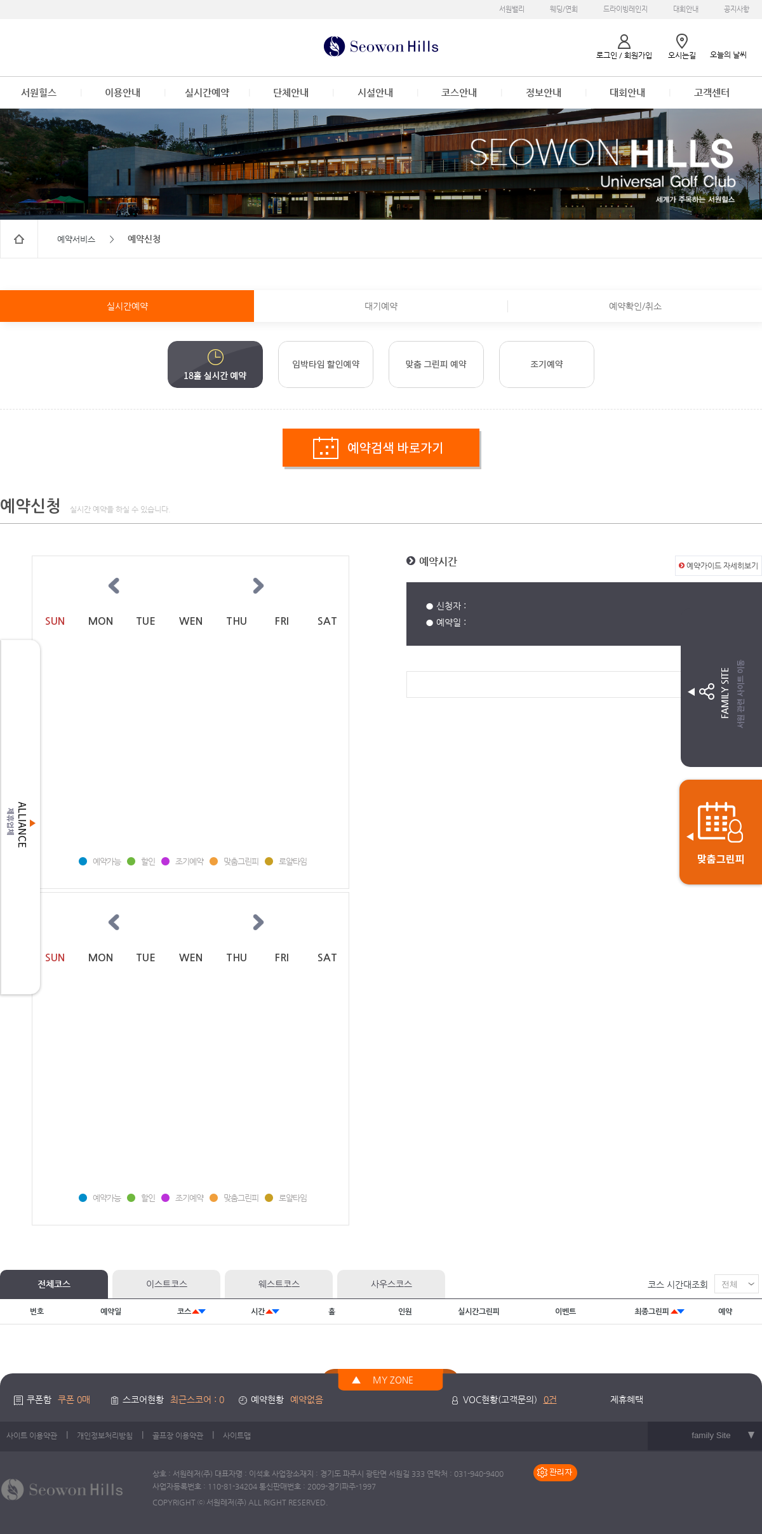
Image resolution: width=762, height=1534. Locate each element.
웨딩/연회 (564, 9)
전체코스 (53, 1284)
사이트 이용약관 (31, 1435)
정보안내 (543, 92)
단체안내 (291, 92)
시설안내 (375, 92)
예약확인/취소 (635, 306)
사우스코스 (391, 1284)
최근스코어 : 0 (197, 1399)
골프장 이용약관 (177, 1435)
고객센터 (712, 92)
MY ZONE (393, 1380)
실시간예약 (207, 92)
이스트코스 (166, 1284)
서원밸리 (512, 9)
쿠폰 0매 (74, 1399)
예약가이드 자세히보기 (718, 565)
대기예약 (381, 306)
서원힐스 (39, 92)
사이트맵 (237, 1435)
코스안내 (459, 92)
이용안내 (122, 92)
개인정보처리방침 (105, 1435)
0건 (550, 1399)
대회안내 (685, 9)
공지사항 (736, 9)
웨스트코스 (279, 1284)
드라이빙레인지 (625, 9)
